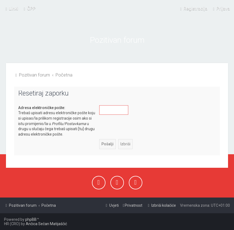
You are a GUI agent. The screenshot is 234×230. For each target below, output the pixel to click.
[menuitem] (29, 8)
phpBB (31, 219)
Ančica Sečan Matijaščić (46, 224)
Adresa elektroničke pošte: (41, 107)
